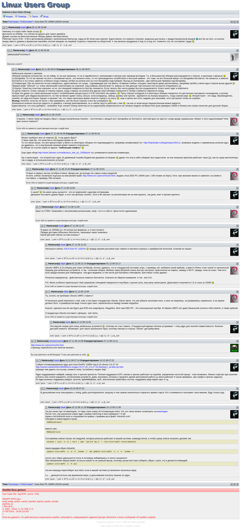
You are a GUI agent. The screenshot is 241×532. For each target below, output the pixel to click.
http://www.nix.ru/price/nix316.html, (99, 175)
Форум (8, 16)
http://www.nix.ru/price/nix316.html (47, 345)
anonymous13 (56, 341)
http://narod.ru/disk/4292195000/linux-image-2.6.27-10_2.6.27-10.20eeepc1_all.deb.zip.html (79, 367)
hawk (23, 27)
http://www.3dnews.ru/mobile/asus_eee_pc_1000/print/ (64, 152)
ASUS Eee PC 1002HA (75, 249)
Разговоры (13, 21)
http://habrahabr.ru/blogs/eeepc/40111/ (162, 142)
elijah (37, 114)
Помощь (20, 16)
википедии (162, 411)
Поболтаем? (27, 21)
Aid (27, 50)
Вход (44, 16)
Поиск (33, 16)
